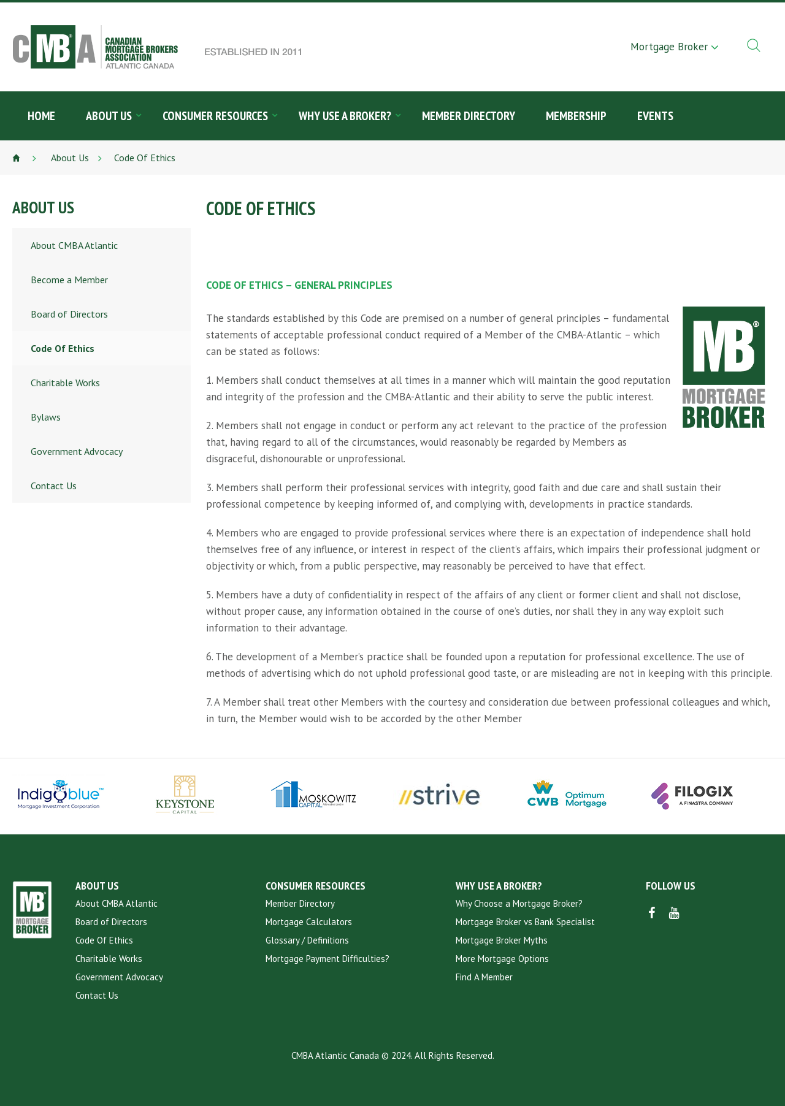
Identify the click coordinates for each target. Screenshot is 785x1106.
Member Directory (468, 116)
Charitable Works (65, 382)
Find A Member (484, 977)
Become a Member (69, 279)
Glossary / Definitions (307, 940)
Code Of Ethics (62, 348)
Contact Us (54, 485)
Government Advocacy (77, 451)
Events (655, 116)
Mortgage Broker (669, 46)
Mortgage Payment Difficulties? (327, 958)
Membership (576, 116)
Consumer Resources (215, 116)
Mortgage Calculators (309, 922)
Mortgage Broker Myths (502, 940)
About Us (109, 116)
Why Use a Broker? (345, 116)
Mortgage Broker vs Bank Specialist (525, 922)
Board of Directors (69, 314)
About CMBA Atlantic (74, 245)
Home (41, 116)
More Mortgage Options (502, 958)
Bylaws (46, 417)
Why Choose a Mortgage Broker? (519, 903)
